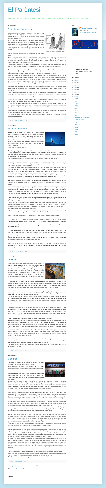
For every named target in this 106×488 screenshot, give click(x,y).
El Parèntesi (24, 9)
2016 (75, 80)
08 (76, 108)
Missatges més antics (60, 466)
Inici (37, 466)
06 (76, 112)
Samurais (12, 359)
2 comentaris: (19, 350)
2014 (75, 85)
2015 (75, 82)
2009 (75, 96)
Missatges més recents (14, 466)
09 (76, 105)
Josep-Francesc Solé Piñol (89, 28)
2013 (75, 87)
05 (76, 115)
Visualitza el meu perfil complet (88, 32)
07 (76, 110)
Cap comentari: (19, 120)
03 (76, 129)
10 (76, 103)
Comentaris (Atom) (21, 469)
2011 (75, 92)
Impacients (13, 259)
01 (76, 134)
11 (76, 101)
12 (76, 98)
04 (76, 127)
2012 (75, 89)
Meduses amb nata (17, 128)
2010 (75, 94)
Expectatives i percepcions (21, 29)
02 (76, 131)
